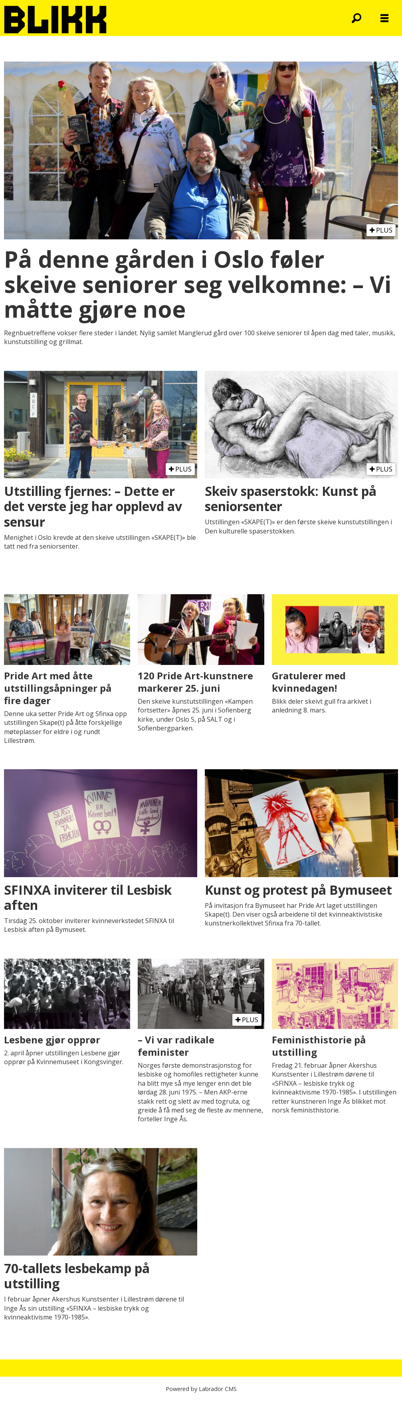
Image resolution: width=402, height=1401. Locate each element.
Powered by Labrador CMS (201, 1389)
